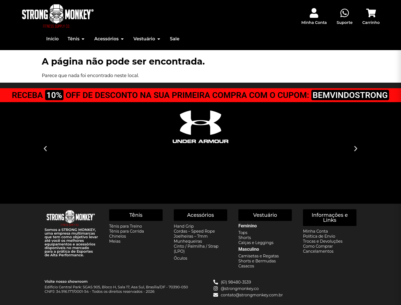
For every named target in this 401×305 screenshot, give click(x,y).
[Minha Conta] (314, 13)
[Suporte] (344, 13)
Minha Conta (314, 22)
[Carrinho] (371, 13)
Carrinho (371, 22)
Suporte (345, 22)
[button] (45, 148)
